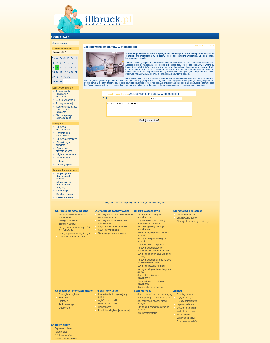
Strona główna (60, 36)
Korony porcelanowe (187, 301)
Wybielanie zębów (186, 311)
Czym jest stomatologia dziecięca (193, 221)
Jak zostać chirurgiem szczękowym (148, 276)
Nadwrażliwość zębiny (66, 338)
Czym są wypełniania (108, 230)
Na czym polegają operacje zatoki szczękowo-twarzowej (154, 261)
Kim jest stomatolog (147, 313)
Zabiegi (60, 161)
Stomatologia (63, 157)
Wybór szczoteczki (107, 300)
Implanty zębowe (185, 304)
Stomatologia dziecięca (63, 143)
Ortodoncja (64, 307)
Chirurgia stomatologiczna (64, 128)
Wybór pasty (104, 307)
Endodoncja (62, 190)
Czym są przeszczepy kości (151, 244)
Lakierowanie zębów (187, 218)
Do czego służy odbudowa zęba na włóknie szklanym (115, 215)
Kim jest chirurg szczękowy (151, 287)
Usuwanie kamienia (186, 307)
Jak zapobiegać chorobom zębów (154, 297)
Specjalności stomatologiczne (64, 149)
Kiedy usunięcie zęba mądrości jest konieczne (66, 109)
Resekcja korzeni (64, 194)
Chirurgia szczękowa (67, 139)
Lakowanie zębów (186, 214)
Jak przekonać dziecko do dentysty (155, 294)
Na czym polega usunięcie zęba (64, 116)
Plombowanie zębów (187, 321)
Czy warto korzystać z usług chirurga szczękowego (152, 221)
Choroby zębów (64, 164)
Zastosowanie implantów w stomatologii (63, 94)
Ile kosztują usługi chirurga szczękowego (151, 227)
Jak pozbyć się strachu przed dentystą (63, 176)
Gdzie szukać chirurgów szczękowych (149, 215)
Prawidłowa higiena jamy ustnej (114, 310)
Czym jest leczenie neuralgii (152, 266)
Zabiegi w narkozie (65, 100)
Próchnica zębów (63, 335)
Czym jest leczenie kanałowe (112, 226)
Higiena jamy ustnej (66, 154)
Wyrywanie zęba (185, 297)
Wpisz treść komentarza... (151, 110)
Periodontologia (66, 304)
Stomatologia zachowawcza (63, 134)
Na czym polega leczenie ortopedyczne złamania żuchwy (153, 249)
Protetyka (63, 301)
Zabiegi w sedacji (64, 103)
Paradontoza (61, 331)
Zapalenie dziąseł (63, 328)
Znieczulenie (183, 314)
